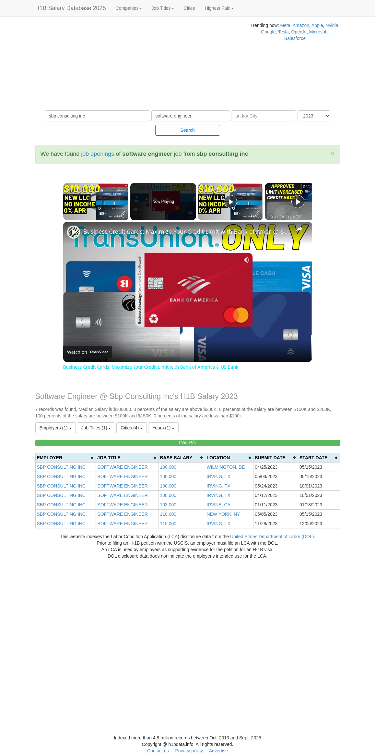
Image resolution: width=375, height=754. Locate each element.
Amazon (301, 25)
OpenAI (299, 31)
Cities (189, 8)
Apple (317, 25)
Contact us (158, 750)
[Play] (230, 201)
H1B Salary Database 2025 (70, 8)
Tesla (283, 31)
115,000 (168, 523)
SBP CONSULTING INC (61, 467)
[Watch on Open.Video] (87, 352)
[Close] (332, 153)
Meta (285, 25)
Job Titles (162, 8)
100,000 (168, 467)
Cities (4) (132, 427)
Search (187, 130)
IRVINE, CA (218, 504)
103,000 (168, 504)
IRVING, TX (218, 476)
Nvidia (332, 25)
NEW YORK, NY (223, 514)
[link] (73, 232)
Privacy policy (189, 750)
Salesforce (295, 38)
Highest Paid (219, 8)
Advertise (218, 750)
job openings (97, 154)
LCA (173, 536)
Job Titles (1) (96, 427)
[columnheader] (65, 458)
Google (268, 31)
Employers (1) (56, 427)
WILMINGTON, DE (225, 467)
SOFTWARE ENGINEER (122, 467)
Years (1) (163, 427)
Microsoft (318, 31)
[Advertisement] (125, 64)
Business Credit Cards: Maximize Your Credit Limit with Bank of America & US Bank (186, 231)
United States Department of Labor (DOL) (272, 536)
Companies (129, 8)
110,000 (168, 514)
